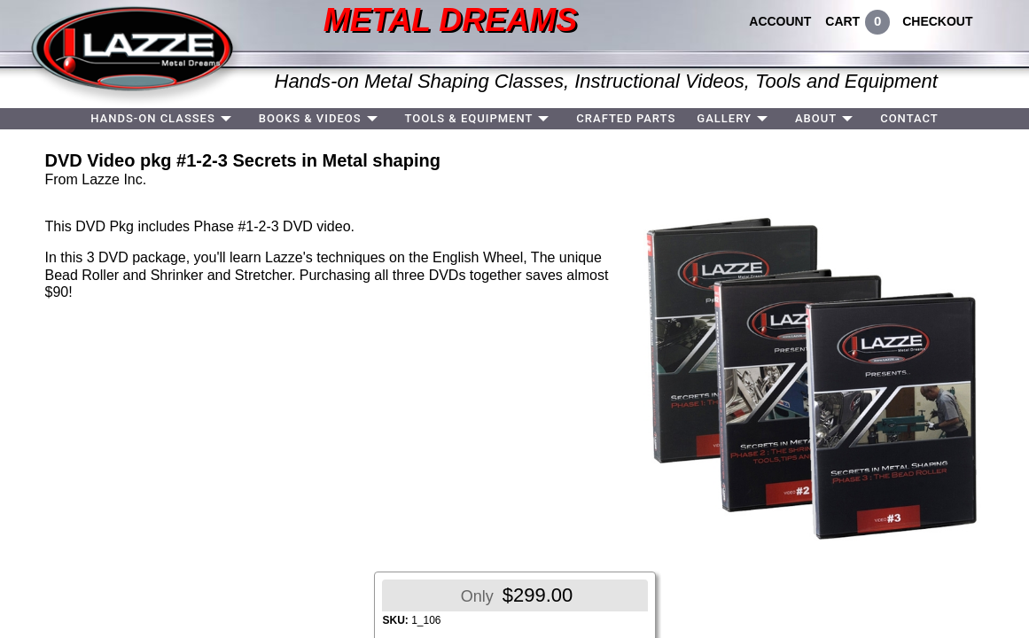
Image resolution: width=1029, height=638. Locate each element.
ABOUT (816, 118)
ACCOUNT (780, 21)
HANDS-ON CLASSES (152, 118)
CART (842, 21)
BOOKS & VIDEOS (310, 118)
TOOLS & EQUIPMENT (469, 118)
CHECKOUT (937, 21)
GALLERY (724, 118)
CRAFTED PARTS (625, 118)
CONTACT (909, 118)
